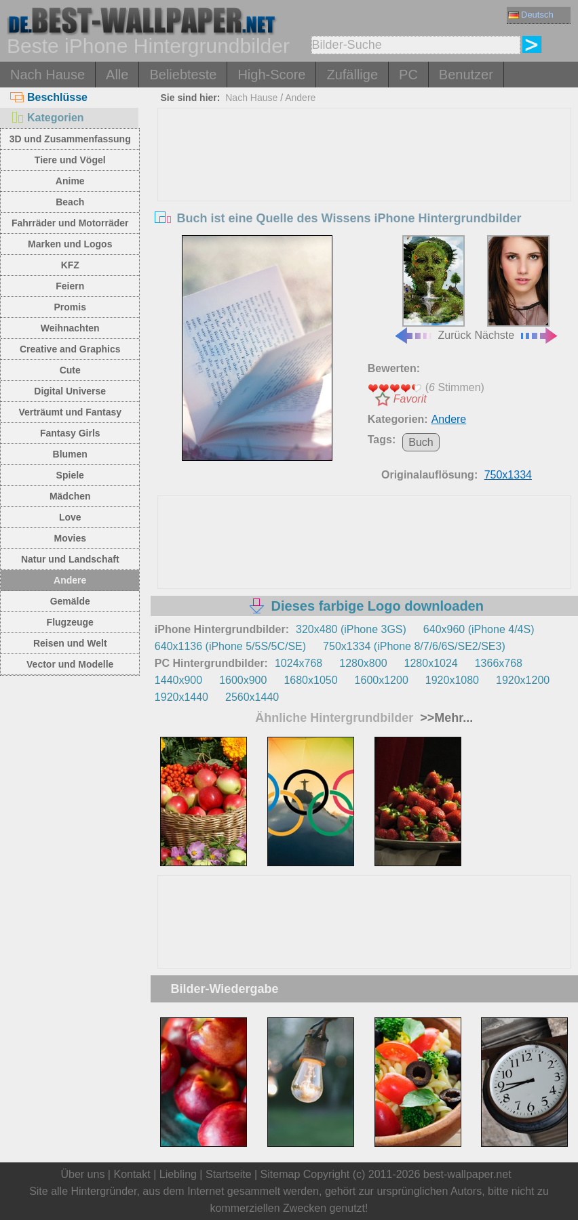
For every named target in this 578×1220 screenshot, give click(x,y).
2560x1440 (252, 697)
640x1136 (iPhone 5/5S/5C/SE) (230, 646)
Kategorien (47, 117)
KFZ (70, 265)
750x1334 (508, 475)
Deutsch (531, 14)
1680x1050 (310, 680)
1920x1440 (181, 697)
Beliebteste (182, 74)
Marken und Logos (70, 244)
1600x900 (243, 680)
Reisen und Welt (70, 643)
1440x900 (178, 680)
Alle (117, 74)
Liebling (178, 1174)
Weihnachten (70, 328)
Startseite (229, 1174)
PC (408, 74)
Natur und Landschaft (70, 559)
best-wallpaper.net (467, 1174)
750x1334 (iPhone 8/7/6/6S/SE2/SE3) (414, 646)
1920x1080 (452, 680)
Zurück (432, 288)
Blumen (70, 454)
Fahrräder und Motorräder (70, 223)
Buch (420, 442)
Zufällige (352, 74)
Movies (70, 538)
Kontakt (131, 1174)
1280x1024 (431, 663)
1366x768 (498, 663)
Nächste (516, 288)
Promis (70, 307)
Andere (70, 580)
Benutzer (466, 74)
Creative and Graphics (70, 349)
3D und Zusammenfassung (70, 139)
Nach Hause (47, 74)
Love (70, 517)
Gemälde (70, 601)
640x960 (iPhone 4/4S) (479, 629)
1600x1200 (381, 680)
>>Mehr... (445, 718)
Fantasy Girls (70, 433)
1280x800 (363, 663)
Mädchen (70, 496)
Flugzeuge (70, 622)
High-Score (271, 74)
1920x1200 (523, 680)
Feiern (70, 286)
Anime (70, 181)
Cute (70, 370)
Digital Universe (70, 391)
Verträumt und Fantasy (69, 412)
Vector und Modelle (69, 664)
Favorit (410, 399)
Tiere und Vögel (70, 160)
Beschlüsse (49, 97)
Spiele (70, 475)
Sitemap (281, 1174)
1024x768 (298, 663)
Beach (70, 202)
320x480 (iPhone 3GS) (351, 629)
